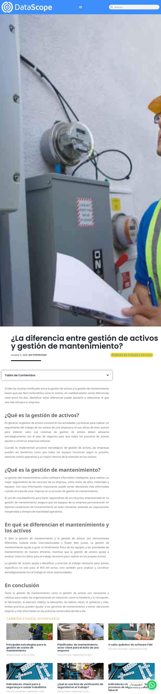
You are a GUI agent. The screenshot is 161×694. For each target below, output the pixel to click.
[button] (80, 7)
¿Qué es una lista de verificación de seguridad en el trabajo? (80, 685)
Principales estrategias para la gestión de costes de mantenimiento (26, 647)
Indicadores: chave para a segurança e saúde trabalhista (26, 685)
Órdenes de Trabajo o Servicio (132, 354)
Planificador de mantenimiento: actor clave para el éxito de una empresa (78, 647)
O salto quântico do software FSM (130, 644)
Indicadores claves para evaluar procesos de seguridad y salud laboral (129, 687)
